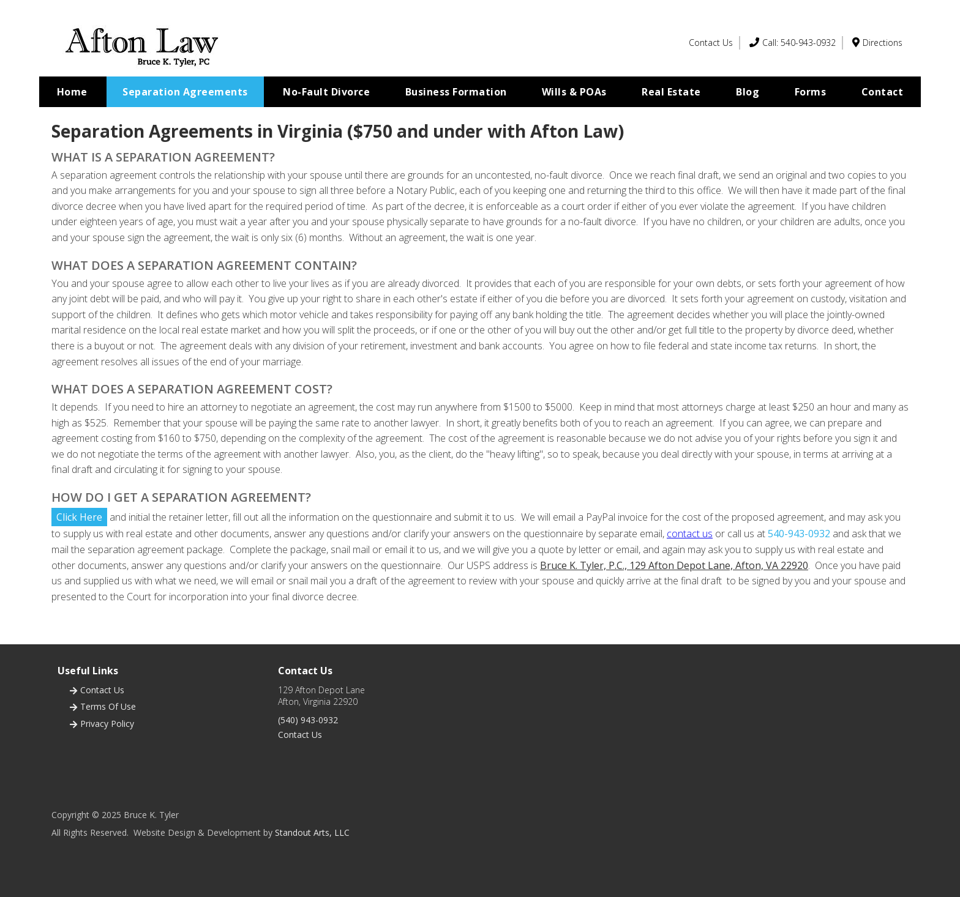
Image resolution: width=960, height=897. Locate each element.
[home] (143, 42)
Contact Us (300, 734)
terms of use (108, 706)
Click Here (79, 517)
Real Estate (671, 92)
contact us (690, 533)
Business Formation (456, 92)
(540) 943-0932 (308, 720)
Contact (882, 92)
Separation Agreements (185, 92)
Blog (747, 92)
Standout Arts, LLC (312, 832)
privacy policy (107, 723)
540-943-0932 (799, 533)
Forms (811, 92)
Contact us (102, 690)
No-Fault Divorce (326, 92)
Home (72, 92)
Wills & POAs (574, 92)
